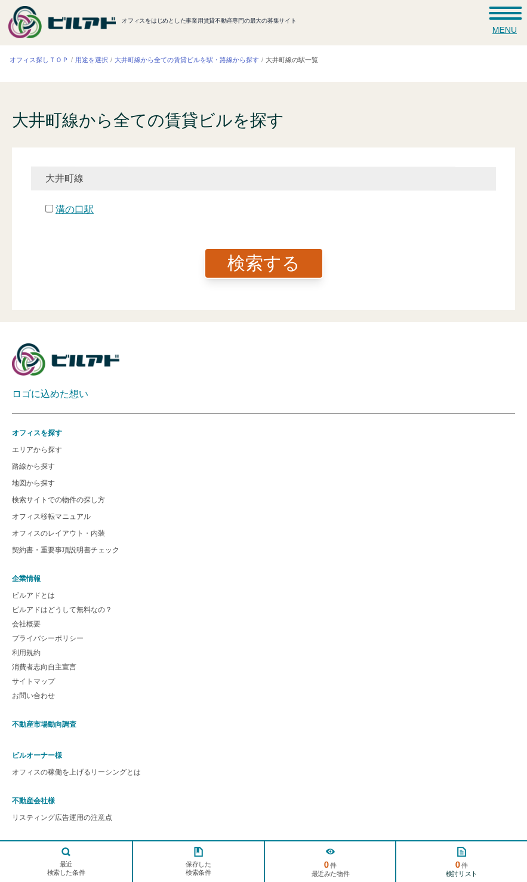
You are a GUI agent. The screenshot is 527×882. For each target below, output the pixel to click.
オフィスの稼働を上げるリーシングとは (76, 772)
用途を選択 (91, 59)
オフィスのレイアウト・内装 (58, 533)
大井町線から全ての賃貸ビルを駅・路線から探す (187, 59)
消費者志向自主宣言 (44, 667)
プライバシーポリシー (48, 638)
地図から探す (33, 483)
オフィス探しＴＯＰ (39, 59)
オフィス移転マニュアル (51, 516)
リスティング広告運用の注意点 (62, 817)
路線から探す (33, 466)
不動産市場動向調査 (44, 724)
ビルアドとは (33, 595)
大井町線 (64, 178)
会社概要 (26, 624)
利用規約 (26, 653)
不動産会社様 (33, 801)
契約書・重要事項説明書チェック (65, 550)
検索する (263, 263)
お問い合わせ (33, 696)
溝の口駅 (75, 209)
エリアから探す (37, 449)
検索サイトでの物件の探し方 (58, 500)
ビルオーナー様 (37, 755)
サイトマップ (33, 681)
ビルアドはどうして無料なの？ (62, 610)
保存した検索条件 (198, 868)
